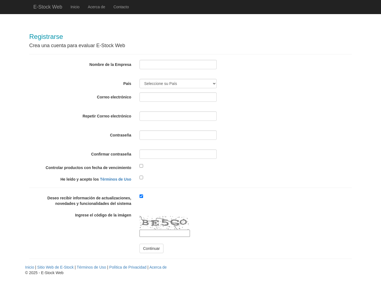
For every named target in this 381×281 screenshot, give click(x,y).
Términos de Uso (115, 179)
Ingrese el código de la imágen (103, 215)
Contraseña (120, 135)
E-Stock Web (47, 7)
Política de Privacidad (127, 267)
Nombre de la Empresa (110, 64)
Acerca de (96, 7)
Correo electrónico (114, 97)
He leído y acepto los (95, 179)
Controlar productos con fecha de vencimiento (88, 167)
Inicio (75, 7)
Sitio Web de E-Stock (55, 267)
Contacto (121, 7)
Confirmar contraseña (111, 154)
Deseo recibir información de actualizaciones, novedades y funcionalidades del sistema (89, 201)
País (127, 83)
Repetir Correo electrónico (106, 116)
